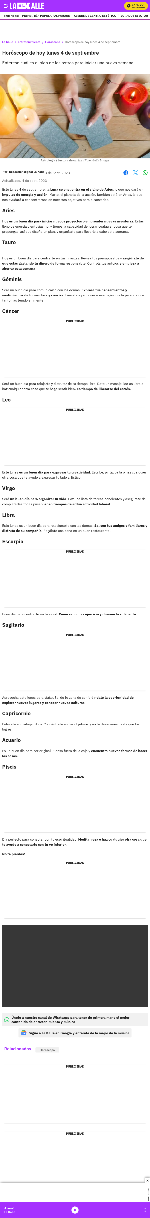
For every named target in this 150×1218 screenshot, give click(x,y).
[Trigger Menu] (6, 5)
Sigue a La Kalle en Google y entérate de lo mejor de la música (75, 1032)
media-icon (75, 1210)
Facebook (126, 172)
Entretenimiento (29, 42)
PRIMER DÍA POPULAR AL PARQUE (46, 15)
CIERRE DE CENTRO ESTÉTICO (95, 15)
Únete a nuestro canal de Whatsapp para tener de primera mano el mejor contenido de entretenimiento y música (66, 1019)
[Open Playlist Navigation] (145, 1210)
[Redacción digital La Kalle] (26, 172)
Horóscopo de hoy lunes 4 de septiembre (92, 42)
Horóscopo (52, 42)
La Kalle (7, 42)
